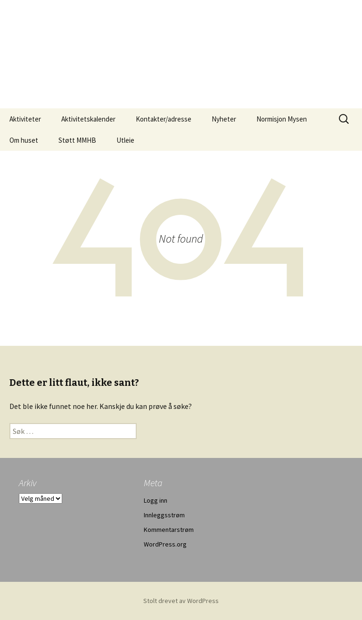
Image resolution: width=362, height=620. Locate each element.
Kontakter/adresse (163, 118)
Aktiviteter (25, 118)
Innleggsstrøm (164, 515)
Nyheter (224, 118)
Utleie (125, 140)
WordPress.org (165, 544)
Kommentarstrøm (169, 529)
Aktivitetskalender (88, 118)
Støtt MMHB (77, 140)
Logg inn (155, 500)
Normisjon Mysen (281, 118)
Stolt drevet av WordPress (181, 600)
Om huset (23, 140)
